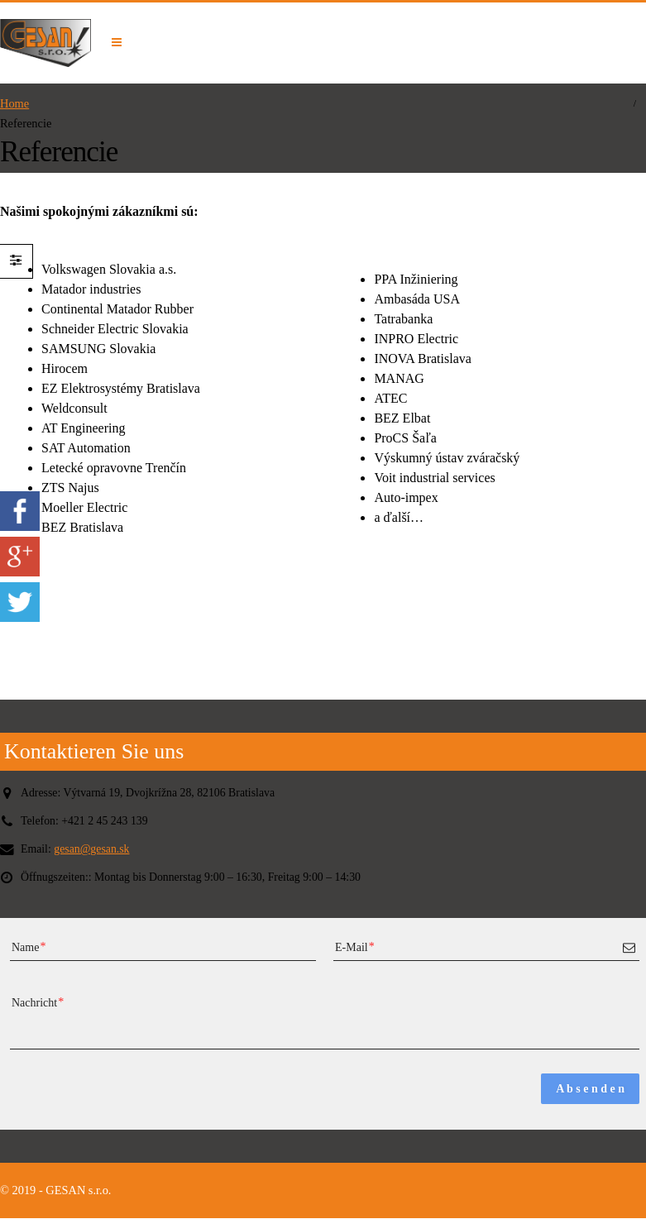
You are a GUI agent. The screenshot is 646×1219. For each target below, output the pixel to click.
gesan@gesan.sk (94, 849)
